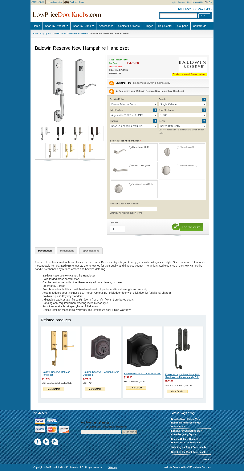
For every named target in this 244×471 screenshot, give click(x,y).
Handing (114, 121)
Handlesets (61, 33)
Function (163, 99)
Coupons (182, 25)
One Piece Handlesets (78, 33)
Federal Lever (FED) (141, 165)
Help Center (165, 25)
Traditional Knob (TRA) (142, 184)
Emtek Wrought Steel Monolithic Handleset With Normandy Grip (182, 376)
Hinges (149, 25)
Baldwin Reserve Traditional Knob (142, 373)
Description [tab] (45, 250)
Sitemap (112, 467)
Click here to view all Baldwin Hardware (189, 74)
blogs (54, 441)
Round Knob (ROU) (188, 165)
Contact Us (198, 2)
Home (36, 25)
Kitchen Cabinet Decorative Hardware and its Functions (186, 441)
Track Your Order (77, 2)
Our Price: (113, 63)
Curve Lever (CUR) (140, 147)
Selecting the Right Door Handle (188, 447)
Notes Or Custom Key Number (124, 204)
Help (189, 2)
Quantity (114, 222)
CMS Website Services (199, 467)
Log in (173, 2)
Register (181, 2)
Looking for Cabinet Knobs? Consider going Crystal (186, 433)
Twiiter (46, 441)
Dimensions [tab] (67, 250)
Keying (162, 121)
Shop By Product (55, 25)
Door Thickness (166, 110)
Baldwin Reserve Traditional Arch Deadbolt (101, 373)
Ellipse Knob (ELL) (188, 147)
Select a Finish (117, 99)
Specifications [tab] (91, 250)
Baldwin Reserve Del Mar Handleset (56, 373)
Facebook (37, 441)
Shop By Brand (82, 25)
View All (207, 459)
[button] (70, 90)
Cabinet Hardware (129, 25)
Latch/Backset (116, 110)
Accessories (106, 25)
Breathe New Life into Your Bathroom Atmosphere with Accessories (186, 423)
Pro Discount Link (222, 35)
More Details (53, 389)
